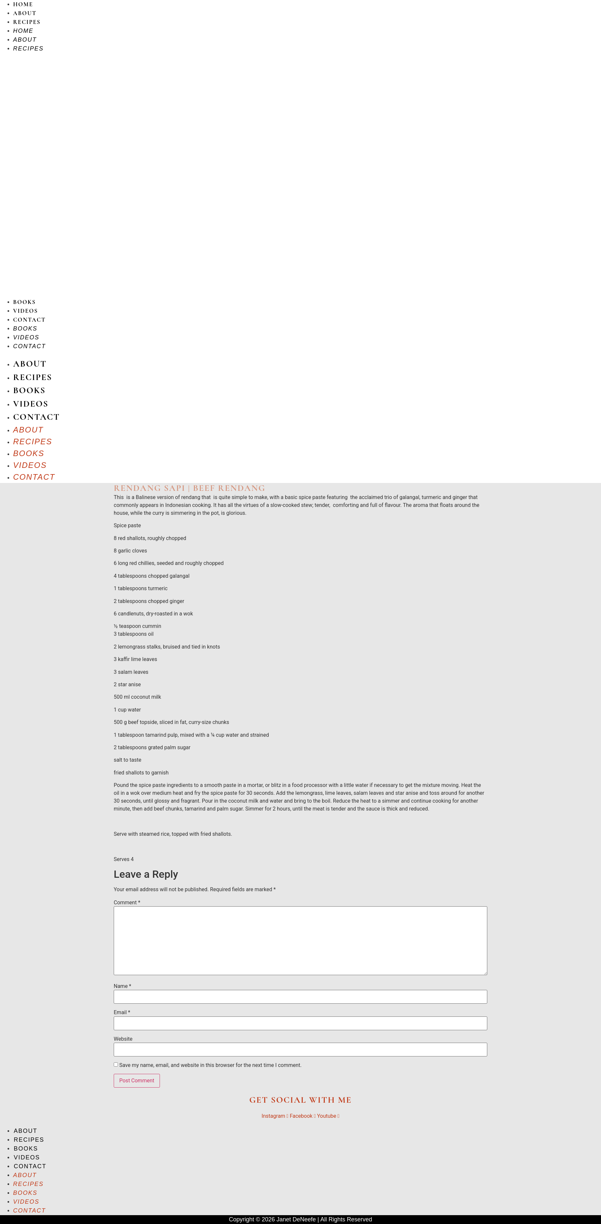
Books (24, 302)
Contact (29, 319)
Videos (25, 310)
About (25, 13)
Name (122, 986)
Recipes (27, 22)
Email (122, 1012)
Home (23, 4)
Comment (127, 902)
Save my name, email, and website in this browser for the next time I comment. (210, 1065)
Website (123, 1039)
